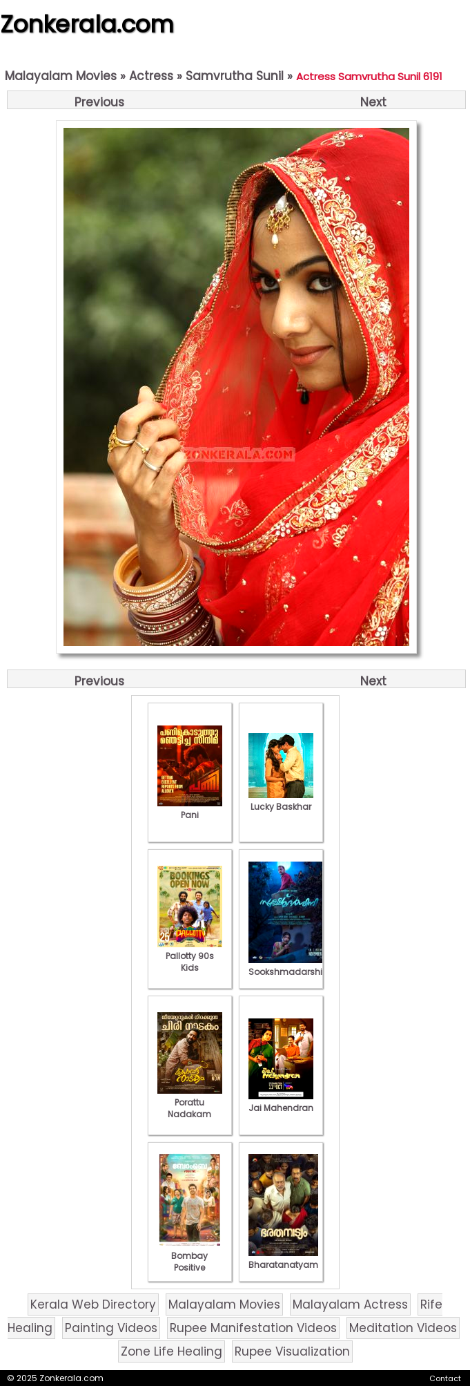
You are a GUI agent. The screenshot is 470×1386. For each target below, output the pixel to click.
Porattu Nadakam (189, 1102)
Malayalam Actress (350, 1304)
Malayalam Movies (61, 76)
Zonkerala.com (87, 24)
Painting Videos (111, 1328)
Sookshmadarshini (289, 966)
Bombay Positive (189, 1255)
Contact (445, 1378)
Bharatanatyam (283, 1259)
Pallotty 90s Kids (189, 956)
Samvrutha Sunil (235, 76)
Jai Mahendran (280, 1102)
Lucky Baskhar (280, 801)
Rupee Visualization (292, 1351)
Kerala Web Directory (93, 1304)
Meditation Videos (403, 1328)
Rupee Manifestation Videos (253, 1328)
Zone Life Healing (171, 1351)
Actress (151, 76)
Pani (189, 809)
